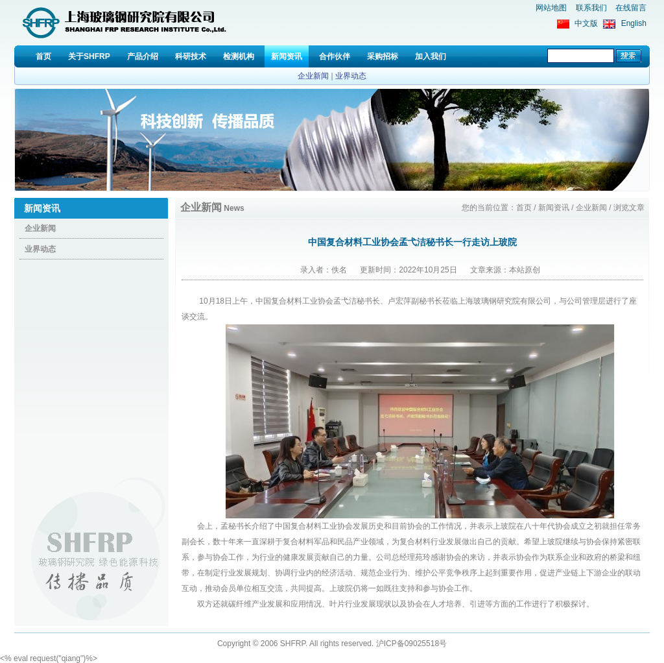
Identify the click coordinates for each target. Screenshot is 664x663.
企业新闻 (313, 75)
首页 (43, 56)
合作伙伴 (334, 56)
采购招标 (382, 56)
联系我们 (591, 7)
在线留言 (630, 7)
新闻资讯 (286, 56)
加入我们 (430, 56)
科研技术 (190, 56)
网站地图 (551, 7)
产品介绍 (142, 56)
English (633, 23)
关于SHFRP (89, 56)
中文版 (586, 23)
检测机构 (238, 56)
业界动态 (350, 75)
